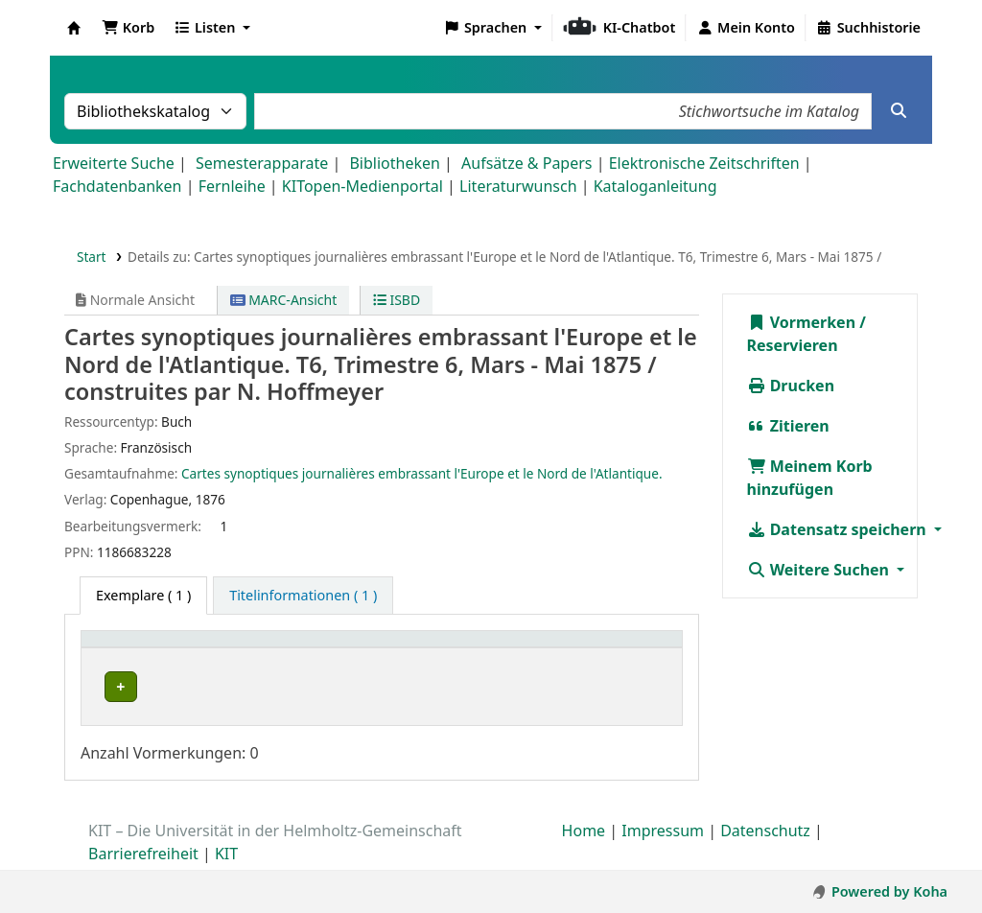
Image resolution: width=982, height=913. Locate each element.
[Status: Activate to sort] (580, 648)
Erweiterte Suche (114, 163)
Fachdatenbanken (117, 186)
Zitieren (788, 425)
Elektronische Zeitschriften (704, 163)
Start (91, 256)
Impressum (662, 835)
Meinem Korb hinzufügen (810, 478)
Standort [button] (290, 649)
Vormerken (801, 322)
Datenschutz (765, 835)
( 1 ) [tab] (143, 595)
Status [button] (510, 649)
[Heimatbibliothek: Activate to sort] (167, 648)
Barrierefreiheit (143, 858)
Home (584, 835)
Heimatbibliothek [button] (149, 649)
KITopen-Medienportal (362, 186)
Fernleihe (232, 186)
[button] (128, 28)
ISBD (396, 300)
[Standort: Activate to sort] (318, 648)
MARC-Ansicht (284, 300)
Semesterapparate (262, 163)
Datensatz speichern (838, 529)
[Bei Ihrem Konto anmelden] (746, 28)
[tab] (303, 595)
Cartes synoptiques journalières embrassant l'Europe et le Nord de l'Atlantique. (422, 473)
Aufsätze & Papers (526, 163)
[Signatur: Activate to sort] (431, 648)
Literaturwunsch (517, 186)
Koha (74, 28)
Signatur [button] (421, 649)
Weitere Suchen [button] (820, 569)
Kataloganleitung (655, 186)
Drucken (791, 385)
